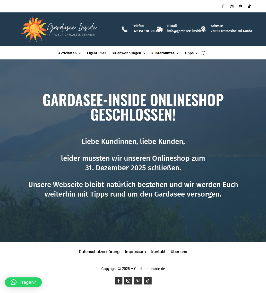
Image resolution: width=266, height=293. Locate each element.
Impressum (135, 252)
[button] (23, 282)
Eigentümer (96, 53)
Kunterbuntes (162, 53)
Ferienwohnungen (126, 53)
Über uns (179, 252)
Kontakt (158, 252)
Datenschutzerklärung (99, 252)
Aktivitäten (67, 53)
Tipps (189, 53)
